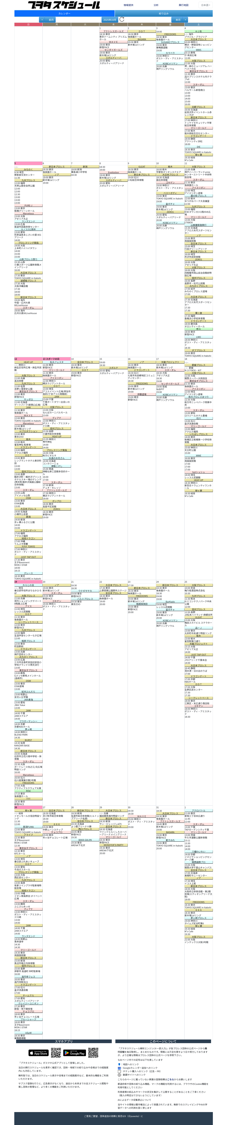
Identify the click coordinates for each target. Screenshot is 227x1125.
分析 (156, 5)
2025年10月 (109, 20)
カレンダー (64, 13)
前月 (51, 20)
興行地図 (183, 5)
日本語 (204, 5)
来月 (177, 20)
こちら (170, 1079)
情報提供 (128, 5)
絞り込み (163, 13)
